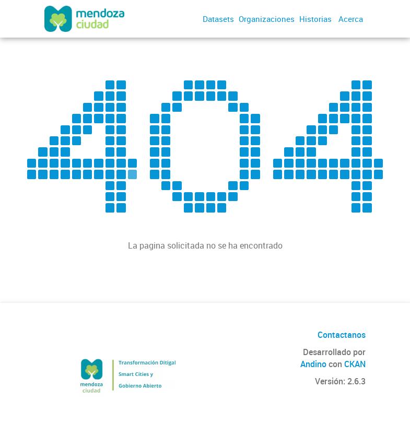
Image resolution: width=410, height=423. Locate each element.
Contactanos (342, 334)
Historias (315, 19)
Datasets (218, 19)
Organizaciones (267, 19)
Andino (313, 364)
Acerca (350, 19)
